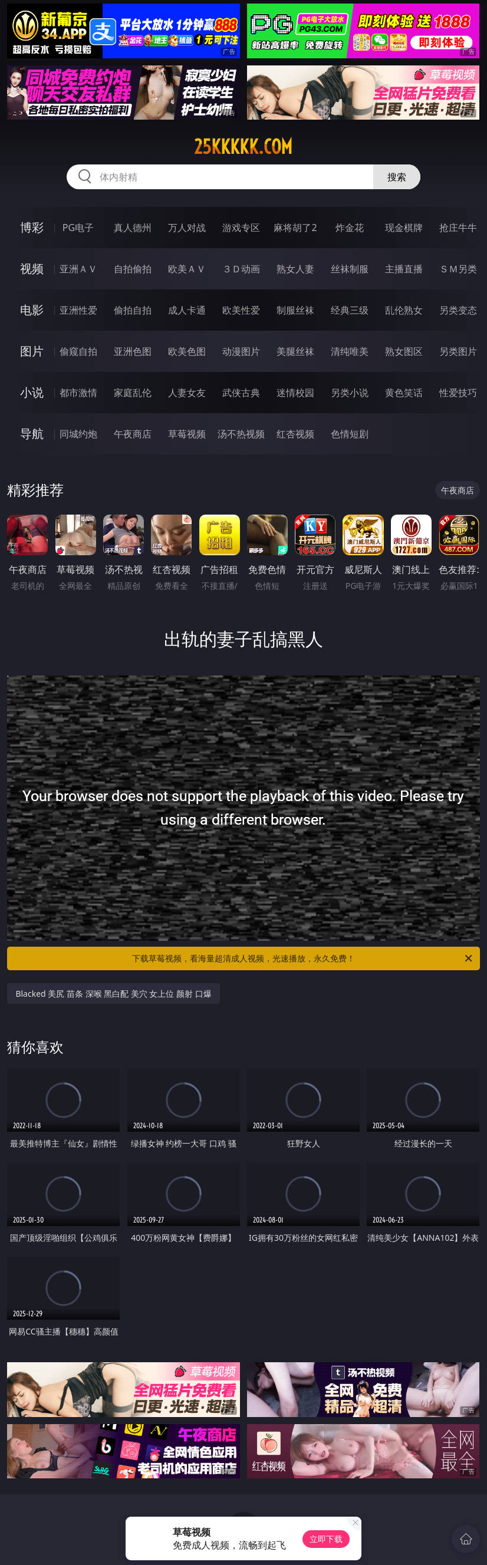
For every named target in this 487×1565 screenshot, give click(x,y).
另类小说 (349, 392)
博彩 (32, 227)
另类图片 (458, 351)
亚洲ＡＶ (78, 268)
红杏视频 (295, 433)
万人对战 (187, 227)
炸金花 (349, 227)
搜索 (396, 176)
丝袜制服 (349, 268)
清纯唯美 (349, 351)
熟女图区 (404, 351)
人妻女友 (187, 392)
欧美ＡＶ (187, 268)
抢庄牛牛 (458, 227)
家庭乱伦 (133, 392)
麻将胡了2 (295, 227)
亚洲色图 (133, 351)
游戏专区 (241, 227)
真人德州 (133, 227)
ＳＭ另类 (458, 268)
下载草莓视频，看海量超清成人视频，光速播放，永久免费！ (303, 958)
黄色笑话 (404, 392)
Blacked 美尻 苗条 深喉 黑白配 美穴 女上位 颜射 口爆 (113, 993)
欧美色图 (187, 351)
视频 (32, 268)
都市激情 (78, 392)
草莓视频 (187, 433)
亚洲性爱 (78, 310)
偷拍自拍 (133, 310)
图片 (32, 351)
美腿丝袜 (295, 351)
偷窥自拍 (78, 351)
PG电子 (78, 227)
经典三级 (349, 310)
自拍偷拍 (133, 268)
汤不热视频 (241, 433)
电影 (32, 310)
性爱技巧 (458, 392)
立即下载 (326, 1538)
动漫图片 (241, 351)
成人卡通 (187, 310)
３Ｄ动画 (241, 268)
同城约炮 (78, 433)
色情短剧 (349, 433)
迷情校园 (295, 392)
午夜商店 (133, 433)
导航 (32, 434)
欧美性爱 (241, 310)
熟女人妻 (295, 268)
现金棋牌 (404, 227)
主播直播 (404, 268)
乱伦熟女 (404, 310)
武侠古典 (241, 392)
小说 (32, 392)
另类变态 (458, 310)
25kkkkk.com (243, 147)
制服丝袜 (295, 310)
